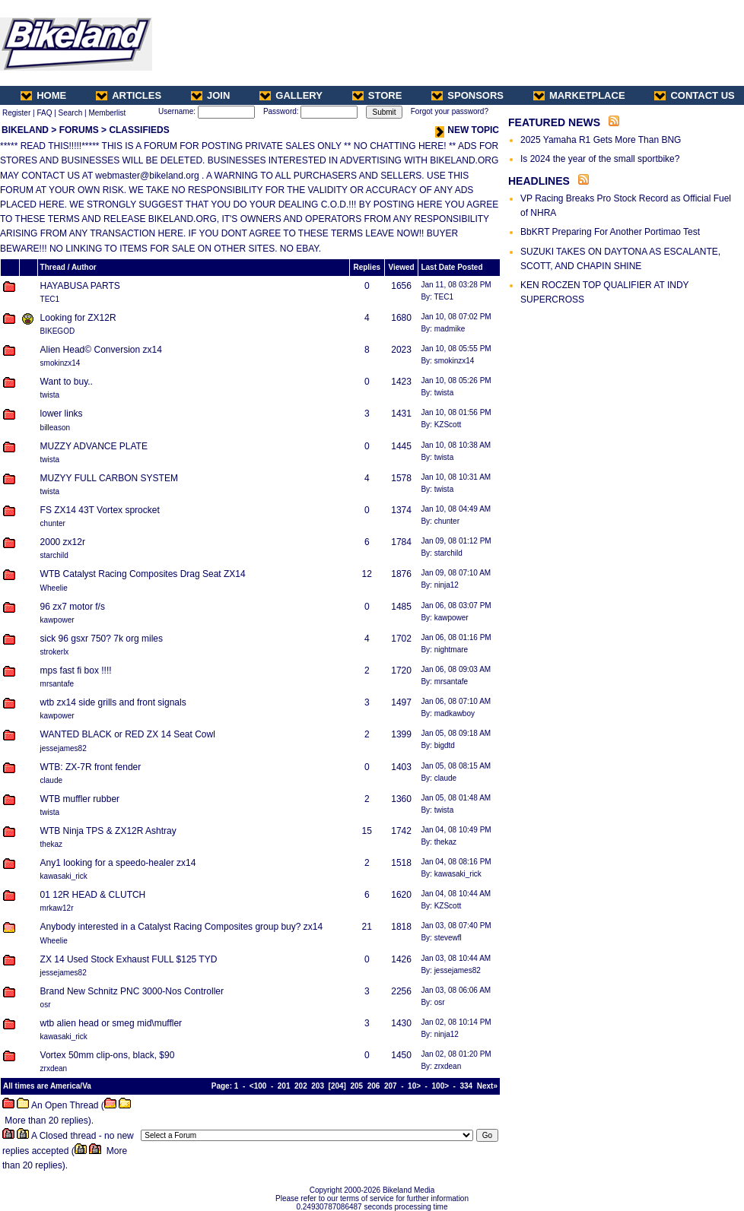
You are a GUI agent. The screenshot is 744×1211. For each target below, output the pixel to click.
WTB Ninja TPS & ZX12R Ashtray (108, 831)
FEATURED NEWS (554, 122)
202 (300, 1086)
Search (71, 113)
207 (390, 1086)
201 (284, 1086)
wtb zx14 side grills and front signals (113, 702)
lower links (61, 413)
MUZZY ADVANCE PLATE (94, 446)
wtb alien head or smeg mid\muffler (111, 1023)
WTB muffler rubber (79, 799)
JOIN (210, 95)
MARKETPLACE (579, 95)
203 (317, 1086)
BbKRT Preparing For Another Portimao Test (610, 232)
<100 (258, 1086)
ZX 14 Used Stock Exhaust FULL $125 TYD (129, 959)
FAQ (44, 113)
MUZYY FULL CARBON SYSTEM (109, 478)
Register (16, 113)
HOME (43, 95)
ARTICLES (128, 95)
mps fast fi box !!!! (76, 670)
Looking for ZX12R (78, 317)
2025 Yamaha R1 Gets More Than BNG (600, 140)
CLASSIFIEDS (139, 130)
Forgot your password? (449, 111)
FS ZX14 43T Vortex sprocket (100, 510)
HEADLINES (539, 181)
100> (441, 1086)
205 (356, 1086)
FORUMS (79, 130)
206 (373, 1086)
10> (414, 1086)
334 (466, 1086)
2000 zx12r (62, 542)
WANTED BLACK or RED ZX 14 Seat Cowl (127, 734)
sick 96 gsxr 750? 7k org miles (101, 638)
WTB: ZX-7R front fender (90, 767)
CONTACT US (694, 95)
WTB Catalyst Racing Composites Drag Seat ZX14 (143, 574)
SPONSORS (467, 95)
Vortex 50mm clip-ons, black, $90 (107, 1055)
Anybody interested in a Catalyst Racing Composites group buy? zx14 (181, 926)
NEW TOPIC (467, 130)
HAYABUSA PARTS (80, 286)
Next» (487, 1086)
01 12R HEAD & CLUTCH (93, 894)
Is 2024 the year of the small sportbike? (599, 159)
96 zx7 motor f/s (72, 606)
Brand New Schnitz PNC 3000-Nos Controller (132, 991)
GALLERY (291, 95)
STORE (377, 95)
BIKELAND (25, 130)
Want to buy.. (66, 381)
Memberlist (107, 113)
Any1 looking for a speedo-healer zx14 (118, 863)
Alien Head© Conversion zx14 (101, 349)
